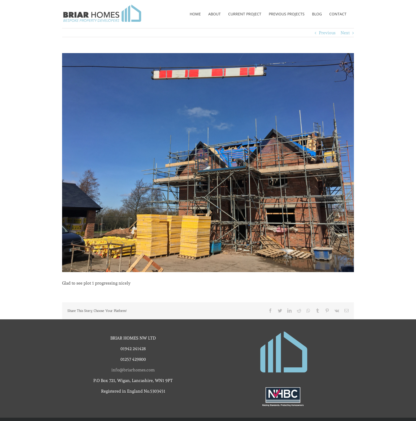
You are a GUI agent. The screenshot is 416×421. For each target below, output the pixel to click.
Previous (327, 32)
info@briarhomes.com (133, 369)
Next (345, 32)
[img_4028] (208, 162)
